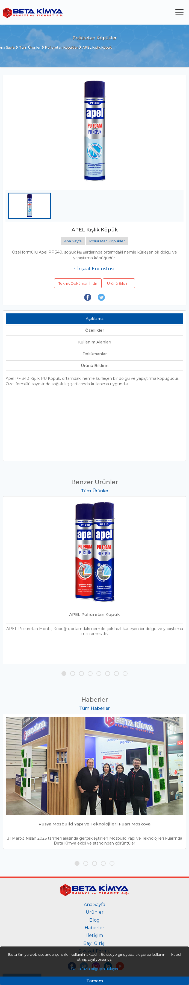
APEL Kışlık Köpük (95, 47)
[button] (64, 673)
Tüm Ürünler (28, 47)
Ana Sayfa (73, 241)
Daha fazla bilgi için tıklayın (94, 968)
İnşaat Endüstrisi (95, 268)
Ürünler (95, 912)
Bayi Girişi (94, 943)
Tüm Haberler (94, 708)
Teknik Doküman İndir (77, 283)
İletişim (94, 935)
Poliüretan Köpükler (60, 47)
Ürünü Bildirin (119, 283)
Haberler (94, 927)
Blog (94, 920)
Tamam (94, 980)
